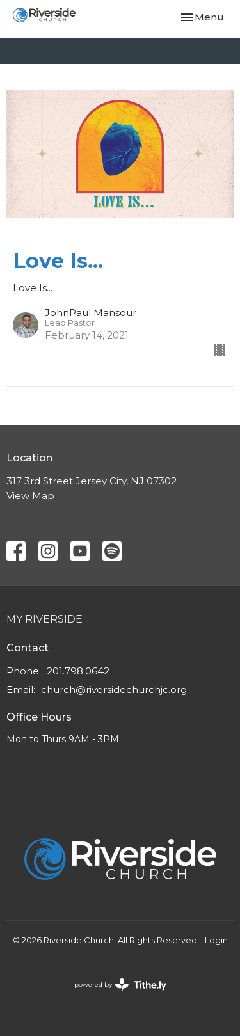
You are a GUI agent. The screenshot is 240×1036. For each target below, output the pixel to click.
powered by (120, 984)
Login (216, 940)
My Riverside (44, 619)
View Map (30, 496)
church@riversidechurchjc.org (114, 689)
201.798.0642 (78, 671)
